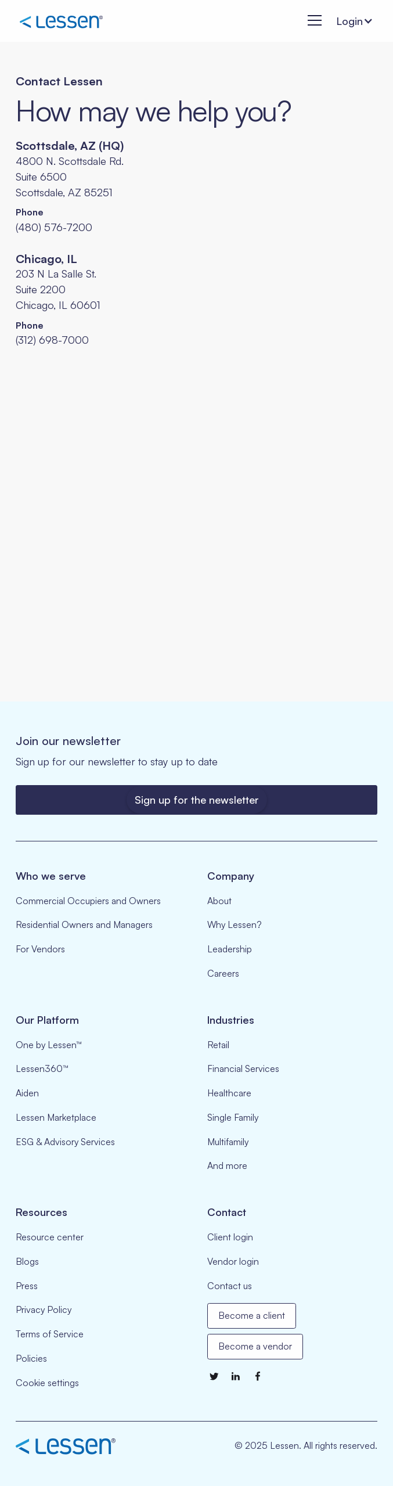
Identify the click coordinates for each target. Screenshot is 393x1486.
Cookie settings (47, 1382)
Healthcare (229, 1093)
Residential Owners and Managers (84, 924)
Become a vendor (255, 1346)
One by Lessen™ (49, 1044)
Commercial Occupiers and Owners (88, 900)
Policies (31, 1358)
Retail (218, 1044)
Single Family (232, 1117)
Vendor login (233, 1261)
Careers (223, 973)
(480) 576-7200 (54, 227)
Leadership (229, 949)
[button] (312, 21)
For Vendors (40, 949)
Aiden (27, 1093)
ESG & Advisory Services (65, 1141)
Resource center (50, 1237)
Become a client (251, 1315)
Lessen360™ (42, 1068)
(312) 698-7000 (52, 339)
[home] (61, 21)
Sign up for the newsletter (197, 799)
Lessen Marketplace (56, 1117)
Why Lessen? (234, 924)
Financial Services (243, 1068)
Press (27, 1285)
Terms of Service (50, 1334)
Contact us (229, 1285)
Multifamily (227, 1141)
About (219, 900)
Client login (230, 1237)
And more (227, 1165)
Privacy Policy (43, 1309)
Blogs (27, 1261)
